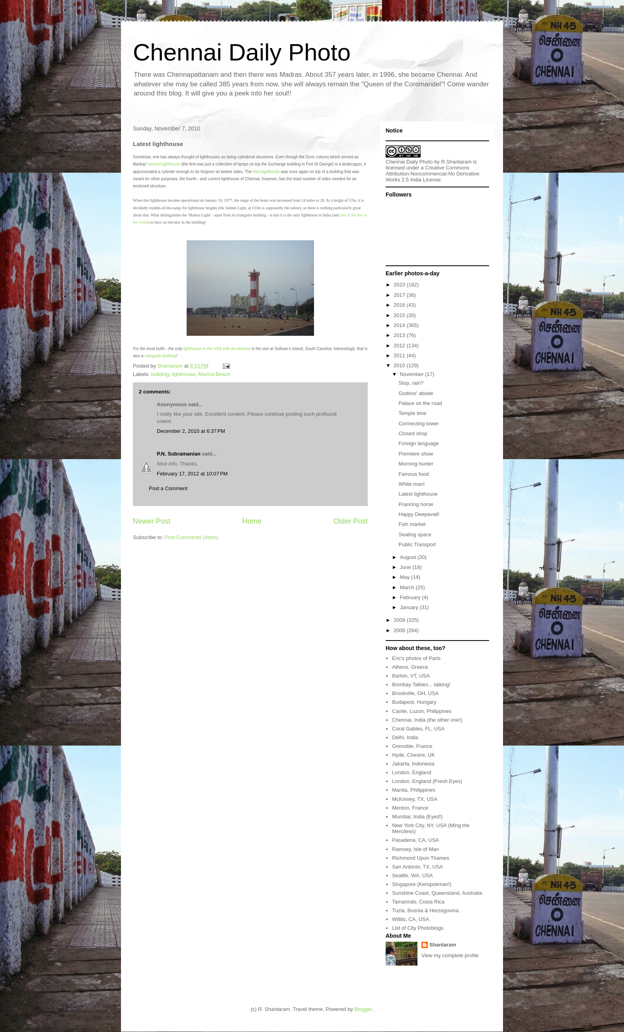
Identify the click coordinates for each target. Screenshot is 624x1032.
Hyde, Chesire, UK (413, 755)
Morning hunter (415, 464)
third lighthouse (266, 171)
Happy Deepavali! (418, 514)
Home (252, 521)
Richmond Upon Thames (420, 858)
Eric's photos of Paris (416, 658)
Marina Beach (214, 374)
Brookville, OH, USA (415, 693)
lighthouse (183, 374)
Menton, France (410, 808)
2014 (400, 325)
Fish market (411, 524)
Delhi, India (405, 737)
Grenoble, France (412, 746)
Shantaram (442, 945)
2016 (400, 305)
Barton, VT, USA (411, 676)
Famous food (413, 474)
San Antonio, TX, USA (417, 867)
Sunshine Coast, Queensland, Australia (437, 893)
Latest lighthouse (417, 494)
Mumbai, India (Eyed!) (417, 817)
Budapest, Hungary (414, 702)
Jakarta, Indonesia (413, 764)
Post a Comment (168, 488)
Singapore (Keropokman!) (421, 884)
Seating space (414, 534)
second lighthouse (164, 164)
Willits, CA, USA (410, 919)
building (160, 374)
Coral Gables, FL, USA (418, 729)
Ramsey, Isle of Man (415, 849)
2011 (400, 355)
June (406, 567)
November (412, 374)
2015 (400, 315)
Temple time (412, 413)
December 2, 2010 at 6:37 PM (191, 431)
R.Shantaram (456, 162)
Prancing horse (415, 504)
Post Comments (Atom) (191, 537)
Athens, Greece (410, 667)
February (411, 597)
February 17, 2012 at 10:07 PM (192, 474)
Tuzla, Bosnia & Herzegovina (425, 910)
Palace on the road (420, 403)
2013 (400, 335)
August (408, 557)
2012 (400, 346)
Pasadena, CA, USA (415, 840)
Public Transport (417, 544)
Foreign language (418, 443)
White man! (411, 484)
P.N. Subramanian (179, 454)
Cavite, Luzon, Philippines (422, 711)
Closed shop (412, 433)
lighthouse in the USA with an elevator (217, 349)
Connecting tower (418, 423)
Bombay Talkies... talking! (421, 684)
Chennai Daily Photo (242, 52)
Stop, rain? (410, 383)
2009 (400, 620)
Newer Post (151, 521)
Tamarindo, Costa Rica (418, 902)
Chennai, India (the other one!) (427, 720)
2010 (400, 365)
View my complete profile (450, 955)
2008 (400, 630)
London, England (411, 772)
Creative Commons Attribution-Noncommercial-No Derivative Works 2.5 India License (433, 174)
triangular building (160, 356)
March (408, 587)
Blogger (363, 1009)
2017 (400, 295)
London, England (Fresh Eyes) (427, 781)
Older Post (350, 521)
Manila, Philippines (413, 790)
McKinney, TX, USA (414, 799)
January (410, 607)
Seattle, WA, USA (412, 875)
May (405, 577)
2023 (400, 285)
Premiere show (415, 454)
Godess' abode (415, 393)
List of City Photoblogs (417, 928)
